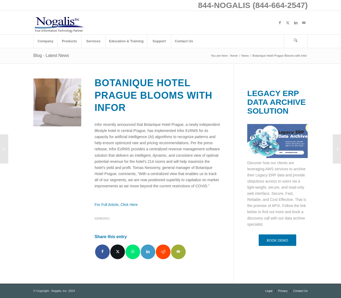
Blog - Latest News (51, 55)
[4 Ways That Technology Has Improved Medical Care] (337, 149)
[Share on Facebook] (102, 252)
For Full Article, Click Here (116, 204)
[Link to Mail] (304, 23)
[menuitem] (45, 41)
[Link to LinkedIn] (296, 23)
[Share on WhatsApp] (132, 252)
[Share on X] (117, 252)
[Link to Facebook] (280, 23)
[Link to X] (288, 23)
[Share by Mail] (178, 252)
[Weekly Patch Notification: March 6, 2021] (4, 149)
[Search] (296, 41)
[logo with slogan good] (58, 22)
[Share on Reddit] (163, 252)
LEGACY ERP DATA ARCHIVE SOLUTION (276, 102)
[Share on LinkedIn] (148, 252)
